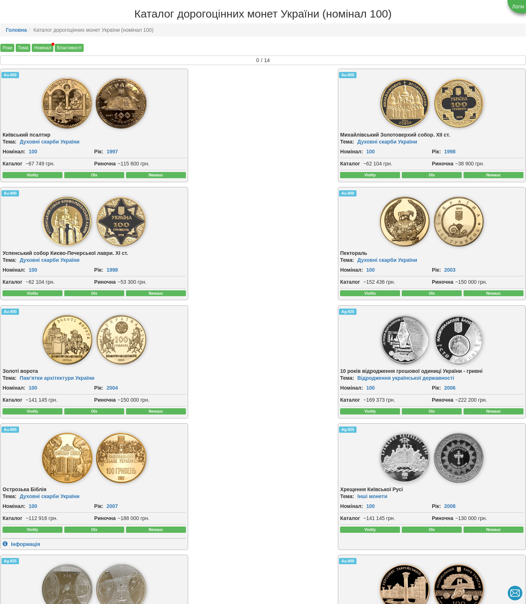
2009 (82, 410)
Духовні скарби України (50, 142)
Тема (23, 47)
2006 (214, 282)
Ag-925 (143, 200)
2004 (82, 277)
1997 (82, 152)
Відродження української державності (200, 272)
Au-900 (10, 75)
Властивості (69, 47)
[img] (36, 103)
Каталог (12, 164)
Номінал (42, 47)
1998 (214, 152)
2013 (82, 529)
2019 (281, 535)
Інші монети (433, 267)
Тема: (9, 142)
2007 (347, 277)
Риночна (74, 164)
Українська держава (443, 527)
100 (32, 152)
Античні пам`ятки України (184, 400)
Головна (16, 30)
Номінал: (14, 152)
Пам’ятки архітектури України (57, 267)
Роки (7, 47)
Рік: (68, 152)
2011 (480, 410)
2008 (480, 277)
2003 (480, 152)
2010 (347, 410)
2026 (480, 537)
